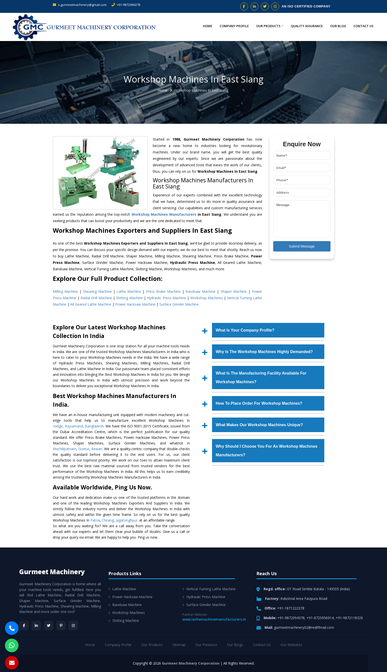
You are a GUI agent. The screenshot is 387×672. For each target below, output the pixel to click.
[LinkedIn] (36, 625)
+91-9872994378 (126, 4)
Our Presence (206, 644)
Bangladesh (94, 426)
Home (199, 26)
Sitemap (179, 644)
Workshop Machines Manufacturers (164, 214)
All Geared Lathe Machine (90, 304)
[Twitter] (48, 625)
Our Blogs (235, 644)
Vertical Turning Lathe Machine (209, 589)
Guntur (83, 448)
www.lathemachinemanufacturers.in (214, 619)
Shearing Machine (97, 291)
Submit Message (302, 246)
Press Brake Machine (163, 291)
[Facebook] (24, 625)
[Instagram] (73, 625)
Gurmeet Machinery (52, 571)
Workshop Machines (206, 297)
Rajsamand (74, 426)
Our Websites (291, 644)
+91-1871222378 (290, 608)
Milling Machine (65, 291)
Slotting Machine (129, 297)
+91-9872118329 (349, 617)
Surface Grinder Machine (179, 304)
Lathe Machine (129, 291)
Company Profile (226, 26)
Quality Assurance (303, 26)
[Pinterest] (61, 625)
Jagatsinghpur (126, 520)
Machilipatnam (64, 448)
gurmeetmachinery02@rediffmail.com (304, 627)
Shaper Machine (234, 291)
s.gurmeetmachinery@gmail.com (80, 4)
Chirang (108, 520)
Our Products (263, 26)
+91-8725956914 (320, 617)
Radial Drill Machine (96, 297)
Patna (95, 520)
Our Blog (336, 26)
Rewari (96, 448)
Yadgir (58, 426)
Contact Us (362, 26)
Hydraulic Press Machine (166, 297)
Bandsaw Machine (200, 291)
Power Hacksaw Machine (135, 304)
